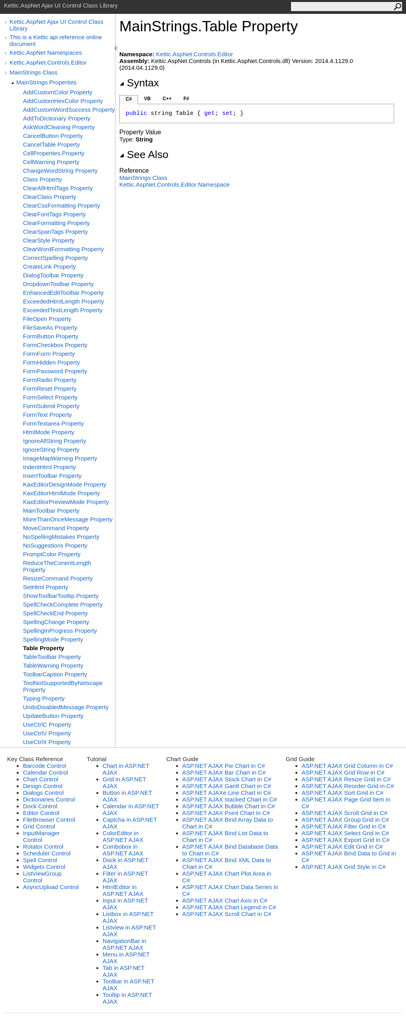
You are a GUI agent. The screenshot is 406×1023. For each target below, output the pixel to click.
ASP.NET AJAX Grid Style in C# (344, 866)
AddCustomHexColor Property (63, 100)
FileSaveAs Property (50, 327)
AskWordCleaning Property (59, 127)
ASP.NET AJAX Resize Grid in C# (346, 779)
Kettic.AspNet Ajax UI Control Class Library (56, 25)
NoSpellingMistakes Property (61, 536)
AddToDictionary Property (56, 118)
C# (129, 99)
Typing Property (44, 698)
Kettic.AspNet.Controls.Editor (48, 62)
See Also (144, 154)
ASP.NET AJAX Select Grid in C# (345, 833)
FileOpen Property (47, 318)
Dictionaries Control (49, 799)
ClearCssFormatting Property (61, 205)
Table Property (43, 648)
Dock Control (40, 806)
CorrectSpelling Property (55, 257)
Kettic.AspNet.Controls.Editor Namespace (174, 184)
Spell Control (40, 860)
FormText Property (47, 414)
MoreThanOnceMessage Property (68, 519)
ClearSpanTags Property (55, 231)
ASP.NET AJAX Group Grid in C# (345, 819)
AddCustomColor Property (57, 92)
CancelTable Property (51, 144)
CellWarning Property (51, 161)
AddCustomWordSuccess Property (69, 109)
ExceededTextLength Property (63, 310)
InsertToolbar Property (52, 475)
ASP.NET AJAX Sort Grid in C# (342, 792)
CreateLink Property (49, 266)
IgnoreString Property (51, 449)
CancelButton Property (53, 135)
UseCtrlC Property (47, 724)
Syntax (139, 83)
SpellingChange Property (56, 621)
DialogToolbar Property (53, 275)
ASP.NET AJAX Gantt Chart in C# (226, 786)
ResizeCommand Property (58, 578)
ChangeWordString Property (60, 170)
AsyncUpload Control (51, 887)
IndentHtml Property (49, 467)
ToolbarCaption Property (55, 674)
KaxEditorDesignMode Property (64, 484)
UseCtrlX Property (47, 742)
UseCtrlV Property (47, 733)
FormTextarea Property (53, 423)
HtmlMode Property (48, 432)
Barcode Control (44, 765)
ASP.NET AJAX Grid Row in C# (343, 772)
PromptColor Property (51, 554)
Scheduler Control (47, 853)
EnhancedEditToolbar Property (63, 292)
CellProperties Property (53, 153)
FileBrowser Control (49, 819)
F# (186, 98)
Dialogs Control (43, 792)
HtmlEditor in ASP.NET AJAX (123, 890)
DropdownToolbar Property (58, 284)
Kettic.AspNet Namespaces (46, 52)
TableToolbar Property (52, 656)
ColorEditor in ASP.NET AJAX (123, 836)
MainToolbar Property (51, 510)
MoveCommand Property (56, 528)
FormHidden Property (51, 362)
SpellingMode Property (53, 639)
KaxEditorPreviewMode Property (66, 501)
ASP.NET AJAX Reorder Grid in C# (348, 786)
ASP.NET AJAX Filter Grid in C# (344, 826)
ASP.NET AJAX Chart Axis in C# (225, 900)
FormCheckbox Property (55, 345)
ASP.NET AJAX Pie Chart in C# (223, 765)
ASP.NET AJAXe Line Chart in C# (226, 792)
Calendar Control (45, 772)
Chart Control (40, 779)
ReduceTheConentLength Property (57, 566)
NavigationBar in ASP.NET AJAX (124, 944)
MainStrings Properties (46, 82)
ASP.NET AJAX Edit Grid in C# (342, 846)
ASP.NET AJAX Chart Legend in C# (229, 907)
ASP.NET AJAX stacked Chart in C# (229, 799)
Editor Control (41, 812)
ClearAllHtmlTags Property (58, 188)
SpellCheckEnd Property (55, 613)
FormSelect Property (50, 397)
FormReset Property (50, 388)
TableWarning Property (53, 665)
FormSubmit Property (51, 406)
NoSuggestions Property (55, 545)
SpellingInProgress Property (60, 630)
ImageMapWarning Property (60, 458)
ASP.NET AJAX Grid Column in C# (347, 765)
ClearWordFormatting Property (63, 249)
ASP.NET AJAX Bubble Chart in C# (228, 806)
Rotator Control (43, 846)
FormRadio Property (50, 379)
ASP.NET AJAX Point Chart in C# (226, 812)
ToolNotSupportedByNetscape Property (63, 686)
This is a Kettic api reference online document (56, 40)
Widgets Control (44, 866)
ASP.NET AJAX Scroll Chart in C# (227, 913)
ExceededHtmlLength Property (63, 301)
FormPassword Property (55, 371)
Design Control (42, 786)
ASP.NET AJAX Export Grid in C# (346, 839)
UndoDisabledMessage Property (66, 707)
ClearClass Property (49, 196)
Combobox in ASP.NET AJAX (123, 850)
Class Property (42, 179)
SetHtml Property (45, 587)
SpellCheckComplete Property (63, 604)
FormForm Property (49, 353)
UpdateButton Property (53, 715)
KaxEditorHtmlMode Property (61, 493)
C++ (167, 98)
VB (147, 98)
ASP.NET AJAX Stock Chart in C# (227, 779)
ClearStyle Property (49, 240)
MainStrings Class (33, 72)
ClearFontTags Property (54, 214)
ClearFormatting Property (56, 222)
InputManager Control (41, 836)
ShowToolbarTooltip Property (61, 595)
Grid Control (39, 826)
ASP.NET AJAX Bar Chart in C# (224, 772)
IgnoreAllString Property (54, 440)
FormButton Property (50, 336)
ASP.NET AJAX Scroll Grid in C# (344, 812)
